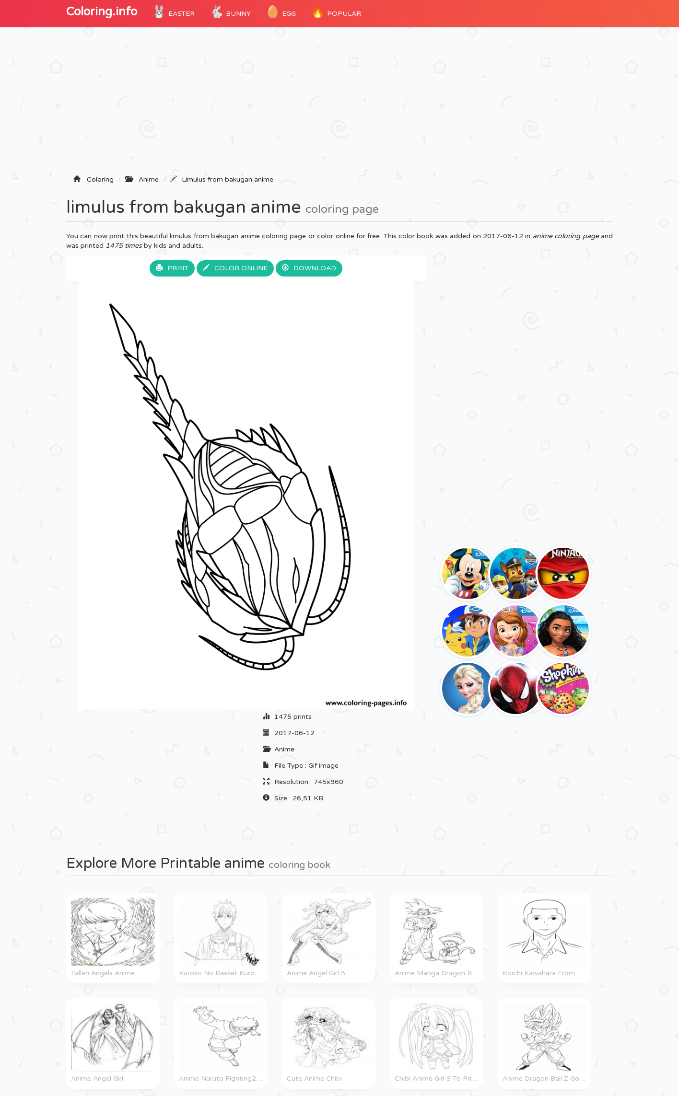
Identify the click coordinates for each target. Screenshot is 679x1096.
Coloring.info (101, 12)
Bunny (230, 12)
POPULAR (335, 12)
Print (172, 268)
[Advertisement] (339, 104)
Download (309, 268)
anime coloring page (566, 236)
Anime (284, 749)
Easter (173, 12)
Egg (280, 12)
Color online (235, 268)
